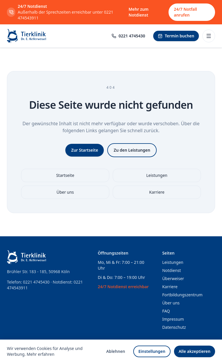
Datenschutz (174, 327)
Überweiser (173, 278)
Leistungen (156, 175)
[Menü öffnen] (208, 36)
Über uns (65, 192)
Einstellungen (151, 351)
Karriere (156, 192)
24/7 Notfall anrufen (185, 12)
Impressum (173, 319)
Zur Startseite (84, 150)
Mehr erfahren (40, 354)
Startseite (65, 175)
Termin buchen (176, 36)
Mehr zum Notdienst (139, 12)
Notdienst (171, 270)
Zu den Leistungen (132, 150)
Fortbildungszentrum (182, 294)
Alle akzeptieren (194, 351)
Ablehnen (115, 351)
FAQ (166, 311)
